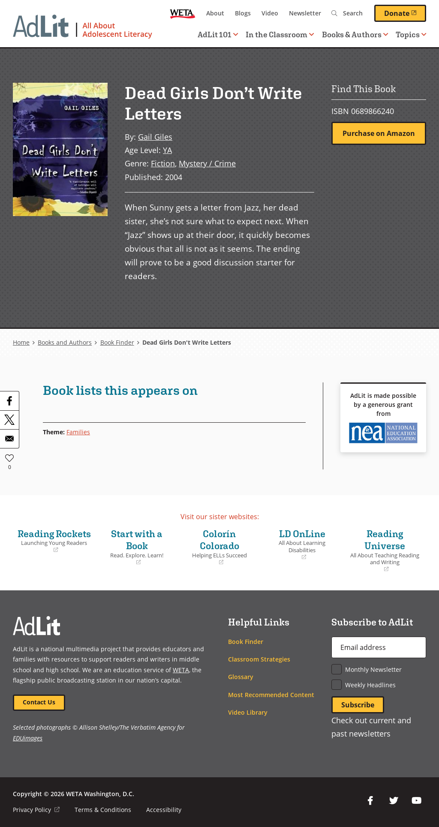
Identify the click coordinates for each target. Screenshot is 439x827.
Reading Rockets (54, 541)
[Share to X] (9, 419)
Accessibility (163, 810)
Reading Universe (385, 550)
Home (21, 342)
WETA (182, 13)
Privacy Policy (36, 810)
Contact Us (39, 702)
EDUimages (27, 738)
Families (78, 432)
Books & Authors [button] (355, 34)
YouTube (416, 800)
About (215, 13)
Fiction (163, 163)
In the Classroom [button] (280, 34)
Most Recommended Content (271, 695)
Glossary (240, 677)
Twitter (393, 800)
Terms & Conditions (103, 810)
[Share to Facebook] (9, 400)
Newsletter (305, 13)
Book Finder (117, 342)
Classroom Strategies (259, 659)
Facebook (370, 800)
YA (167, 149)
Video (270, 13)
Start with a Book (137, 547)
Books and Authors (65, 342)
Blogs (243, 13)
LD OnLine (302, 544)
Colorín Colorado (220, 547)
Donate (405, 13)
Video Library (248, 712)
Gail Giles (155, 136)
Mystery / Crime (207, 163)
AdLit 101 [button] (218, 34)
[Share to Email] (9, 438)
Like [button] (9, 457)
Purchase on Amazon (379, 133)
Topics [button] (411, 34)
